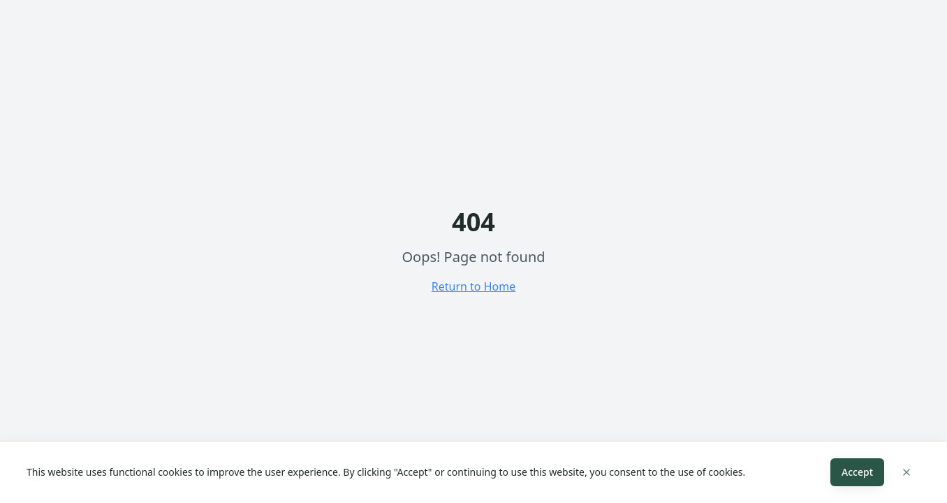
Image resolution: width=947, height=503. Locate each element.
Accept (857, 472)
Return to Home (473, 286)
